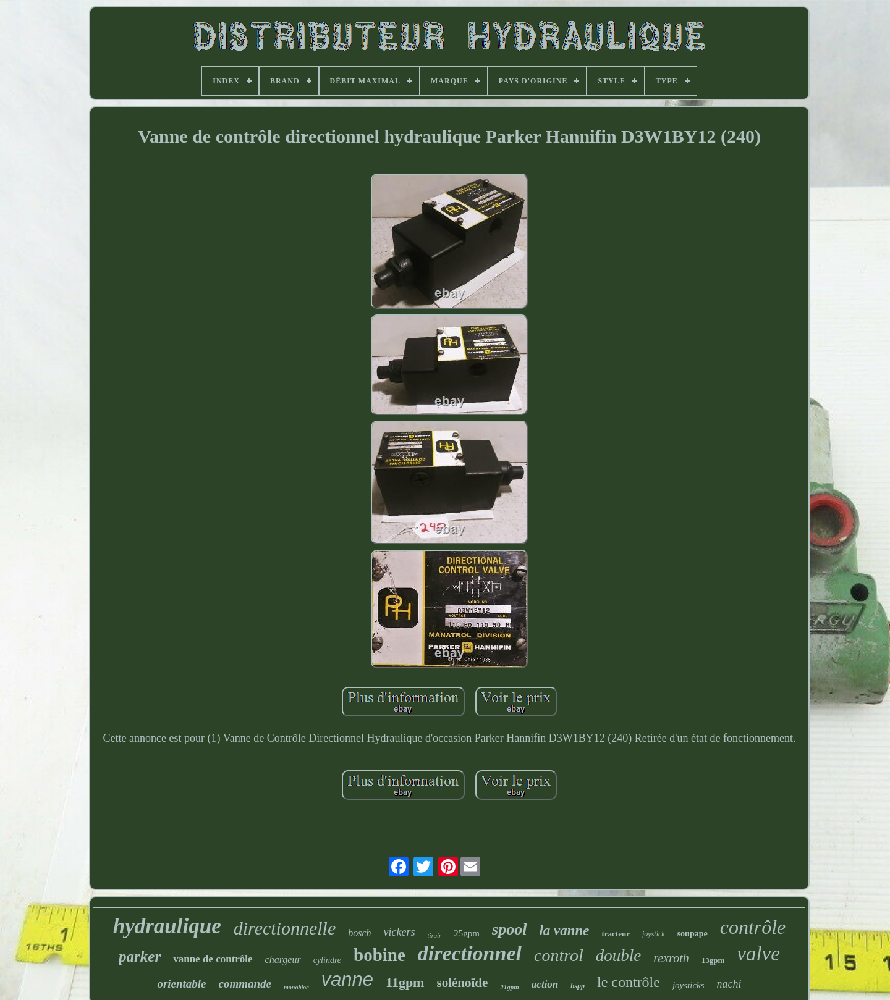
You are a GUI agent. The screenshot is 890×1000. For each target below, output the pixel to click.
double (619, 955)
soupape (692, 933)
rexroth (671, 958)
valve (758, 954)
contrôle (753, 927)
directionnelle (285, 928)
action (545, 984)
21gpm (509, 987)
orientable (181, 983)
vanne (347, 979)
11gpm (405, 982)
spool (509, 929)
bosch (359, 933)
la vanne (564, 930)
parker (140, 956)
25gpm (467, 933)
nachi (729, 984)
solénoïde (462, 982)
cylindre (327, 960)
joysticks (688, 985)
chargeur (283, 959)
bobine (379, 955)
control (558, 955)
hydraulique (167, 926)
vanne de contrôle (212, 959)
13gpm (713, 960)
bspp (577, 985)
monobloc (296, 987)
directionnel (470, 953)
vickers (399, 932)
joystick (653, 934)
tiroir (435, 935)
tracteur (616, 933)
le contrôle (628, 982)
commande (245, 983)
